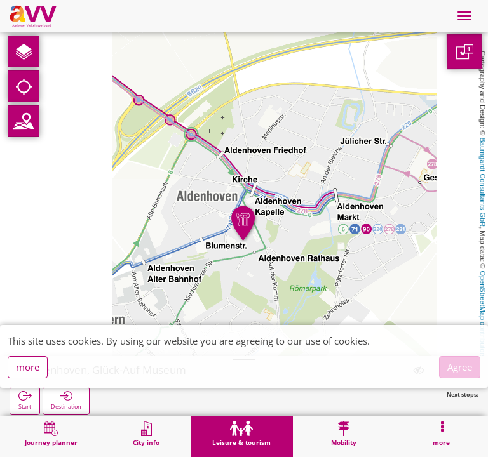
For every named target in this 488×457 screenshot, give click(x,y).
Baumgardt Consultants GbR (483, 182)
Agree (459, 367)
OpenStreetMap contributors (483, 314)
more (27, 367)
